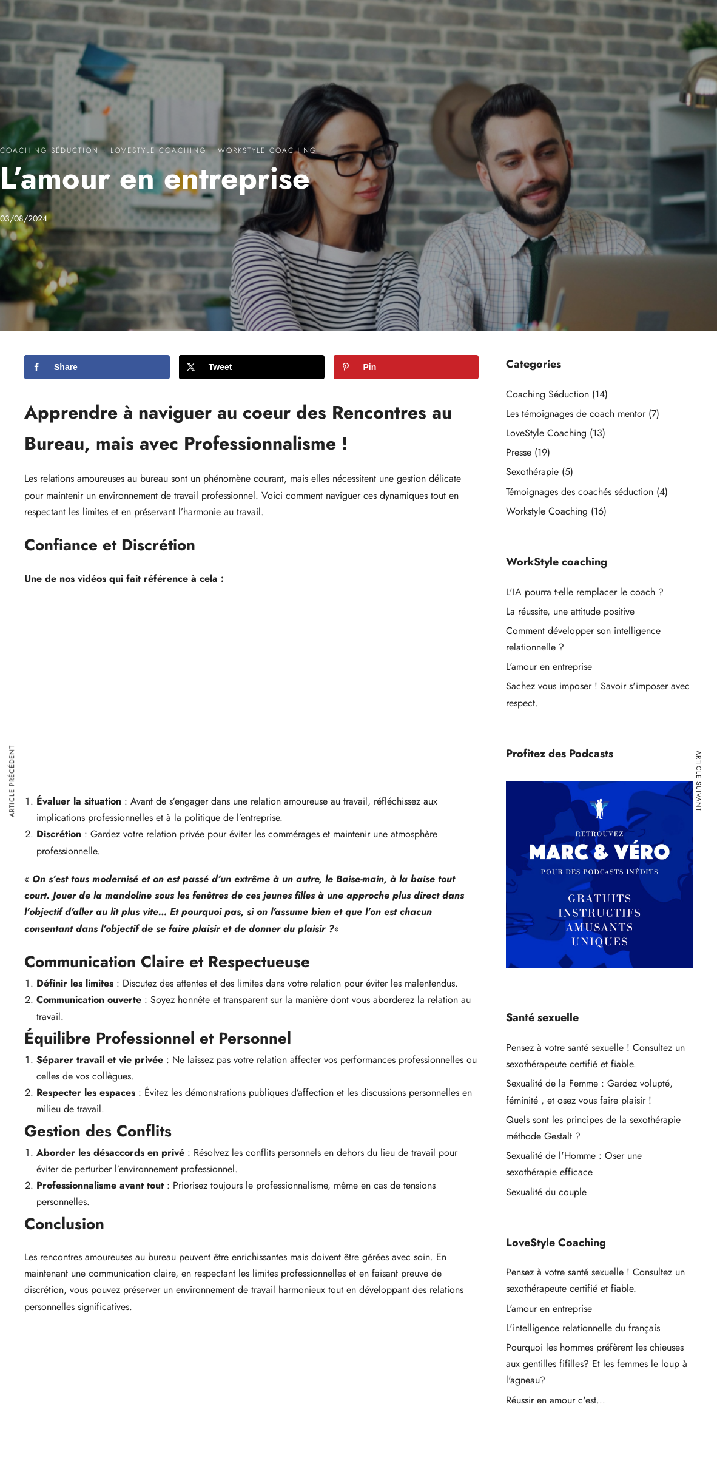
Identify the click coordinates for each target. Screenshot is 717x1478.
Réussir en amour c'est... (555, 1400)
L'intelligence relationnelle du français (583, 1328)
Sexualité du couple (546, 1192)
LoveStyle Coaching (158, 150)
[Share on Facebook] (97, 367)
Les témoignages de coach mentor (575, 413)
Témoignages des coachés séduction (579, 492)
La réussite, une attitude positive (570, 611)
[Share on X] (252, 367)
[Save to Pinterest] (406, 367)
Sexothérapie (532, 472)
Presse (518, 452)
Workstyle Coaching (267, 150)
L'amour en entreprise (549, 666)
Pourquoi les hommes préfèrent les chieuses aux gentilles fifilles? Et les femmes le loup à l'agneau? (596, 1363)
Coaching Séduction (49, 150)
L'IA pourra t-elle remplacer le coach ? (585, 592)
